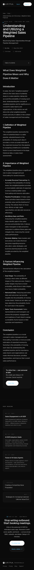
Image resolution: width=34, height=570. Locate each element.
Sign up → (27, 4)
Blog (9, 13)
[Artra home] (8, 563)
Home (4, 13)
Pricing (11, 566)
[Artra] (8, 4)
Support (21, 566)
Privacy (5, 566)
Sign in (18, 4)
